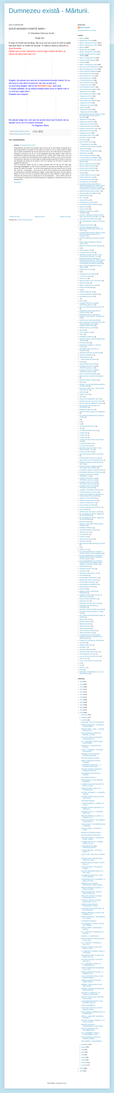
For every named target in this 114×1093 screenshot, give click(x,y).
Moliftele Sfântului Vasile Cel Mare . (89, 191)
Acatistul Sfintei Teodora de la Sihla (89, 458)
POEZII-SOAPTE (84, 566)
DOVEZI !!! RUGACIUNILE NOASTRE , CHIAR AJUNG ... (92, 997)
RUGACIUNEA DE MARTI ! (87, 87)
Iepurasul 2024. (84, 209)
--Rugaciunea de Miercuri (86, 112)
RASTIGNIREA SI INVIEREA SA (88, 577)
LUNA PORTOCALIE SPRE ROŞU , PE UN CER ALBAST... (92, 909)
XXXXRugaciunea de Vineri (87, 654)
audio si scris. (83, 658)
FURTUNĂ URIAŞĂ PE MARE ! (90, 758)
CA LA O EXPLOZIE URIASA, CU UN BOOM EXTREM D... (92, 976)
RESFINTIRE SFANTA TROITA (88, 580)
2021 (81, 694)
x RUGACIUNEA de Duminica (88, 175)
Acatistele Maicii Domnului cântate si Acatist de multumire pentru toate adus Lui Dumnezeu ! (92, 234)
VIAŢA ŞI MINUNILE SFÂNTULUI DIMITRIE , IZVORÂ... (91, 733)
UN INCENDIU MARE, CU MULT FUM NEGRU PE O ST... (92, 956)
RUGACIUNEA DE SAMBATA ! (88, 94)
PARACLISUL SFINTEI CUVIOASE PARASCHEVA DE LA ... (91, 896)
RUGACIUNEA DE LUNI (86, 177)
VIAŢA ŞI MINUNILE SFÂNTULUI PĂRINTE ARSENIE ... (91, 1037)
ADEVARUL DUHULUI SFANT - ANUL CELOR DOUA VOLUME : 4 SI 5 (90, 255)
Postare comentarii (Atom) (24, 220)
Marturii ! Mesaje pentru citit (87, 58)
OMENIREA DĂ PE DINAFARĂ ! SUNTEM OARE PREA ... (90, 754)
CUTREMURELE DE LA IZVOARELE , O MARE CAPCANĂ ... (93, 880)
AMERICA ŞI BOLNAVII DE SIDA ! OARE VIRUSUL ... (91, 981)
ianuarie (83, 1065)
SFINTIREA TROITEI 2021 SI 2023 (89, 603)
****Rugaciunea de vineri (86, 144)
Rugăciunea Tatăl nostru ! (86, 409)
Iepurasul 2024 (83, 207)
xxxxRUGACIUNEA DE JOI (87, 426)
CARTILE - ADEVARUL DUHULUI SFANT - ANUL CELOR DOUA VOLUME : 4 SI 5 (92, 215)
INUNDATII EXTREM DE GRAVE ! (91, 832)
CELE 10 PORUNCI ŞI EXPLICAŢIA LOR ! (91, 307)
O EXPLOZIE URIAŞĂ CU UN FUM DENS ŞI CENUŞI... (91, 1008)
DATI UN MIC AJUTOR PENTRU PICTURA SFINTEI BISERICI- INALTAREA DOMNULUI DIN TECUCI (92, 324)
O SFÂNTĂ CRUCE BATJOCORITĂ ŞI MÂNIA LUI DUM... (92, 785)
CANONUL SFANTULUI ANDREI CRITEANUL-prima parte (89, 486)
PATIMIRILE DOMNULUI (86, 337)
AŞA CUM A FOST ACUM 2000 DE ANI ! (91, 460)
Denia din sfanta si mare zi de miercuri (90, 280)
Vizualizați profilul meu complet (87, 30)
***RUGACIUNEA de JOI (86, 80)
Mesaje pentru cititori (24, 134)
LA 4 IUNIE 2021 (84, 534)
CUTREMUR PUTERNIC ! (88, 921)
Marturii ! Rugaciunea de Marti (88, 164)
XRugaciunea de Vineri (86, 269)
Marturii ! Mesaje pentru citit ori (88, 69)
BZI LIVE (82, 301)
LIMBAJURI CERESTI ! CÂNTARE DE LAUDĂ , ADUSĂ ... (92, 838)
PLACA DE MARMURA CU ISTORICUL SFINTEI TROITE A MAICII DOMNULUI (91, 552)
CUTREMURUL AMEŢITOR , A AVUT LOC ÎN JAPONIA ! (92, 876)
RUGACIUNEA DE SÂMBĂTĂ (88, 100)
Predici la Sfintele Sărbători (87, 60)
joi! (80, 663)
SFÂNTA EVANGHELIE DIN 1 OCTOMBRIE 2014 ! (90, 1029)
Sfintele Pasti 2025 (84, 619)
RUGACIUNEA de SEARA (87, 587)
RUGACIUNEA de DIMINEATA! (88, 584)
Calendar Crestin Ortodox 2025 (88, 500)
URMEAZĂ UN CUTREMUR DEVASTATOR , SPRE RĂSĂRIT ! (92, 884)
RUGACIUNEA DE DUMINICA (88, 89)
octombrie (84, 720)
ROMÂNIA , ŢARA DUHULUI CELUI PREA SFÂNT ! (91, 985)
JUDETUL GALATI (84, 532)
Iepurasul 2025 (83, 148)
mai (82, 1055)
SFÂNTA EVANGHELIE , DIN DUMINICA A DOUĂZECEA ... (93, 820)
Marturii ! (82, 47)
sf (79, 272)
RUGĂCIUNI (83, 589)
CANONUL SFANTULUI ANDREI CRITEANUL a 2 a (89, 475)
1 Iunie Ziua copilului (85, 276)
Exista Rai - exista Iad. (86, 137)
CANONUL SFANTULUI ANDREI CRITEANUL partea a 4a (89, 370)
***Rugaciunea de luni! (86, 85)
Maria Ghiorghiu (85, 27)
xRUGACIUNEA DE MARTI (87, 166)
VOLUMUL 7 (83, 647)
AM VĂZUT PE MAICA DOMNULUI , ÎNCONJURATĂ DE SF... (91, 769)
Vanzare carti (83, 107)
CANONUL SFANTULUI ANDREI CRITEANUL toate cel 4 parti (89, 479)
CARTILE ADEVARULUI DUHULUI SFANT (91, 238)
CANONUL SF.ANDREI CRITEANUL (90, 490)
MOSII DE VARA (84, 541)
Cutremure (82, 62)
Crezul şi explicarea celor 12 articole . (90, 507)
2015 (81, 710)
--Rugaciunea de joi (85, 98)
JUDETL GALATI (84, 394)
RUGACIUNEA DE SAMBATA (88, 155)
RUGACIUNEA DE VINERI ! (87, 170)
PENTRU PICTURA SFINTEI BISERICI (90, 246)
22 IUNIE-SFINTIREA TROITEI (88, 430)
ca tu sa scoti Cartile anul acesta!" (89, 660)
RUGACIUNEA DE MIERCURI (88, 71)
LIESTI (81, 396)
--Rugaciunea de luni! (85, 103)
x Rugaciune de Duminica (86, 202)
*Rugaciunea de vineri (85, 91)
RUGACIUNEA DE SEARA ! (87, 582)
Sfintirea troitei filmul (85, 626)
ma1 (80, 665)
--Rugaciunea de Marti (86, 109)
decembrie (84, 715)
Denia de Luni (83, 278)
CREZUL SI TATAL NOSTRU (87, 498)
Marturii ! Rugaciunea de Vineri (88, 285)
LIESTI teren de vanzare (86, 539)
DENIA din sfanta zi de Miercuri (88, 380)
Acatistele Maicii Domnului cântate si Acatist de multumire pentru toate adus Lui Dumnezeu (92, 115)
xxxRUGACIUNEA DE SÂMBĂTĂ (89, 294)
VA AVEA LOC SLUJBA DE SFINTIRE (90, 640)
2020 (81, 697)
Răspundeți (17, 182)
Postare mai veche (65, 216)
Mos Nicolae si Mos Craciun (87, 135)
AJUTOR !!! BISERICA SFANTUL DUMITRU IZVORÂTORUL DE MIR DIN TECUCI (91, 229)
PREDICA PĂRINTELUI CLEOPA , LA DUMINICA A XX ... (92, 816)
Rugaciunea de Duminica (86, 225)
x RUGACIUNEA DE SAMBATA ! (89, 158)
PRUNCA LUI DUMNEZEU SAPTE (89, 399)
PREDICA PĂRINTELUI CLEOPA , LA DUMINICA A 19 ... (92, 972)
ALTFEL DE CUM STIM (86, 452)
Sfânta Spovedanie (85, 628)
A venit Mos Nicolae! (85, 446)
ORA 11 (81, 334)
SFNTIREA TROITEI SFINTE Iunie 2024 (91, 609)
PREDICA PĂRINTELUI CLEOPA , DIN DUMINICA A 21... (92, 913)
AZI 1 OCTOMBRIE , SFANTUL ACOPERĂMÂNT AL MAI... (90, 1033)
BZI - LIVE (82, 198)
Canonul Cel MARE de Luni (87, 503)
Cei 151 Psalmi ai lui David (87, 505)
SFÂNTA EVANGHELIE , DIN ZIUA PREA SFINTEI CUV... (91, 892)
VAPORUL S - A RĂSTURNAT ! (90, 936)
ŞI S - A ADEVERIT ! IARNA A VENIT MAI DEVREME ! (92, 742)
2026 (81, 681)
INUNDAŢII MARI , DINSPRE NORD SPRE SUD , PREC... (91, 859)
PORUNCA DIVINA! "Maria (87, 569)
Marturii (17, 134)
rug (80, 424)
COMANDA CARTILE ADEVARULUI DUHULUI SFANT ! (90, 311)
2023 (81, 689)
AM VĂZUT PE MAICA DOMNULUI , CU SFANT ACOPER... (93, 1021)
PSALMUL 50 (83, 571)
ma (80, 290)
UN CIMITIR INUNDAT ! (88, 801)
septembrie (84, 1044)
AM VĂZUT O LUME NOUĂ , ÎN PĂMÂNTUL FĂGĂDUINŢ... (90, 993)
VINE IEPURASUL (84, 357)
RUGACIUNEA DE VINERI (87, 73)
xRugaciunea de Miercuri (86, 122)
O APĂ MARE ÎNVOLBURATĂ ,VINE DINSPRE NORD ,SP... (92, 1001)
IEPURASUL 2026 (84, 153)
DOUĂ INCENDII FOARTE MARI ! (91, 835)
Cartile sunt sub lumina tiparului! (88, 320)
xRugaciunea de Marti (85, 119)
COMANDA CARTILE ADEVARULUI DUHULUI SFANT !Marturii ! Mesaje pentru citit (91, 316)
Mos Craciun (83, 140)
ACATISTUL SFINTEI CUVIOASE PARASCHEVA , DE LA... (91, 900)
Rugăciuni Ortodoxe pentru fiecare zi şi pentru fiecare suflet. (90, 595)
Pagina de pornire (40, 216)
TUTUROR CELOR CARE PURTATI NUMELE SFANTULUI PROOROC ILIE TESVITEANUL (90, 636)
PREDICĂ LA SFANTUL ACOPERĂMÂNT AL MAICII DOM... (92, 1025)
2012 (81, 1071)
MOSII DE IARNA (84, 283)
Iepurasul (82, 330)
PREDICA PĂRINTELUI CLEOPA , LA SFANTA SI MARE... (92, 888)
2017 (81, 705)
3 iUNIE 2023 (83, 433)
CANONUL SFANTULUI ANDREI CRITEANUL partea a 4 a (89, 367)
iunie (83, 1052)
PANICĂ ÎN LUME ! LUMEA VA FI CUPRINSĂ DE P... (91, 789)
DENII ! (81, 382)
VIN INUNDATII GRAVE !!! (88, 777)
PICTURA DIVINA (84, 343)
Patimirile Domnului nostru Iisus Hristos (90, 401)
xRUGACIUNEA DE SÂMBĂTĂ (88, 193)
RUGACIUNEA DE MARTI (87, 82)
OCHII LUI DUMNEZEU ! (88, 1005)
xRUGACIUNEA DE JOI (86, 292)
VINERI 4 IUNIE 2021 (85, 645)
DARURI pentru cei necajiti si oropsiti (90, 512)
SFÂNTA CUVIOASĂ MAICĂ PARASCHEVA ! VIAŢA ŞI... (90, 905)
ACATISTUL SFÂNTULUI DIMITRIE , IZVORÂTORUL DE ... (92, 738)
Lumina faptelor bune (85, 332)
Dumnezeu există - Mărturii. (49, 10)
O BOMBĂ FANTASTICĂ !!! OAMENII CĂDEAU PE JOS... (92, 842)
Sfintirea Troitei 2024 (85, 621)
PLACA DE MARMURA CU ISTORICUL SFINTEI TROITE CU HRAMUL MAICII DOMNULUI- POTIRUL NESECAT (91, 562)
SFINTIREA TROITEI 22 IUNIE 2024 (90, 353)
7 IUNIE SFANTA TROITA (86, 252)
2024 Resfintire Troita (85, 250)
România (82, 173)
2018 (81, 702)
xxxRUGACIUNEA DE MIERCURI (89, 204)
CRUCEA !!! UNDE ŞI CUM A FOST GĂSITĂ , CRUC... (91, 947)
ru (80, 421)
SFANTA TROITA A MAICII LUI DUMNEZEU (92, 412)
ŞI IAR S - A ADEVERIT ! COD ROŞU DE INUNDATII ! (92, 750)
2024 (80, 428)
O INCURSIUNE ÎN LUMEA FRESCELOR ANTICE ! (89, 846)
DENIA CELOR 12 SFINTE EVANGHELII (91, 376)
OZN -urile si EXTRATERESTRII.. (89, 67)
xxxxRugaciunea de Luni (86, 296)
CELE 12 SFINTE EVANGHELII (88, 374)
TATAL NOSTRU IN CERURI (87, 630)
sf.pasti (81, 670)
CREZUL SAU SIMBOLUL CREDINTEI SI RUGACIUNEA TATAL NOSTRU (91, 495)
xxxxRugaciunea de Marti (86, 182)
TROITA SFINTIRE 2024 (86, 633)
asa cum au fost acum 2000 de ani (89, 656)
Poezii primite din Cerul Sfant (87, 126)
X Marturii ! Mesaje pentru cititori (88, 128)
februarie (84, 1062)
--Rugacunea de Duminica (87, 124)
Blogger (64, 1083)
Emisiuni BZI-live (84, 200)
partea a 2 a (82, 667)
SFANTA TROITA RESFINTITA (88, 599)
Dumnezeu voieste (84, 521)
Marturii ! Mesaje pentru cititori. (88, 45)
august (83, 1047)
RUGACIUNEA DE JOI (86, 78)
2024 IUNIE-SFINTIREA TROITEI (89, 219)
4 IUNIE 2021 (83, 435)
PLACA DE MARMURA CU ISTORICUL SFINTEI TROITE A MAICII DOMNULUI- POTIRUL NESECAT (91, 557)
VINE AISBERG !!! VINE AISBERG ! (91, 1041)
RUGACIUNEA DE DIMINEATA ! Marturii (91, 403)
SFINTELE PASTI (84, 601)
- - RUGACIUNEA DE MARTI (87, 359)
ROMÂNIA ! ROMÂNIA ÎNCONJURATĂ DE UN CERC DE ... (92, 989)
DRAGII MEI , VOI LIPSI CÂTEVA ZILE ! (93, 722)
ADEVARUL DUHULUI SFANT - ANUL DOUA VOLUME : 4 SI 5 (90, 448)
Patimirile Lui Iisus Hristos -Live (88, 573)
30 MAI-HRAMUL (84, 195)
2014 (81, 712)
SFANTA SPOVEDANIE (86, 287)
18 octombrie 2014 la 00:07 (28, 145)
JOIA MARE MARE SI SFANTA (88, 530)
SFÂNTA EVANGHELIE (86, 355)
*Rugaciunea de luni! (85, 133)
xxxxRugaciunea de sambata (87, 274)
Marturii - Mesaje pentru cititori (88, 64)
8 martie (81, 362)
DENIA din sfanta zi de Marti (87, 328)
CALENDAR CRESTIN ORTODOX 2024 (91, 470)
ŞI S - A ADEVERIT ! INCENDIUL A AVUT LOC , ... (91, 943)
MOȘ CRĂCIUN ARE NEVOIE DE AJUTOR (92, 543)
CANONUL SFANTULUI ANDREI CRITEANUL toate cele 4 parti (89, 483)
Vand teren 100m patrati (86, 649)
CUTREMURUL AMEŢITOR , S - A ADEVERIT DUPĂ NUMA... (91, 765)
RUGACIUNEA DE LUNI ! (86, 76)
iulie (82, 1049)
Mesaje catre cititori (85, 49)
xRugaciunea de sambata (86, 131)
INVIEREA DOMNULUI (86, 528)
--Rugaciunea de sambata (87, 105)
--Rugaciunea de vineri (86, 96)
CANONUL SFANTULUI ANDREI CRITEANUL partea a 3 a (89, 303)
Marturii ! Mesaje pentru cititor (88, 52)
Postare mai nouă (14, 216)
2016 (81, 707)
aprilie (83, 1057)
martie (83, 1060)
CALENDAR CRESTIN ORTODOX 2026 (91, 472)
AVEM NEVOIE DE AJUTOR (87, 364)
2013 (81, 1068)
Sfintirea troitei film (84, 624)
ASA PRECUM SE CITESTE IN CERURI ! (91, 454)
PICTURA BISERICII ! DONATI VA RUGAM (92, 221)
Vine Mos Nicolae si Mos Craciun (89, 652)
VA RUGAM (82, 643)
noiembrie (84, 717)
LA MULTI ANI (83, 536)
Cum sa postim (83, 509)
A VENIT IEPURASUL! (86, 443)
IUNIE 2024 (82, 392)
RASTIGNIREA (83, 575)
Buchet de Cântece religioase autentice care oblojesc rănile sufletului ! (90, 467)
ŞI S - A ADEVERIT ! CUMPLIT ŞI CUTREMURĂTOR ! (91, 964)
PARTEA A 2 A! (83, 549)
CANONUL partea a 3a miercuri (88, 492)
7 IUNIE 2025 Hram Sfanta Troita (89, 146)
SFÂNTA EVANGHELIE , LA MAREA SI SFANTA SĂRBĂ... (92, 725)
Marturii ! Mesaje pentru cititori (88, 43)
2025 (81, 684)
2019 (81, 700)
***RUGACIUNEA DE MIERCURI (89, 151)
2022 (81, 692)
